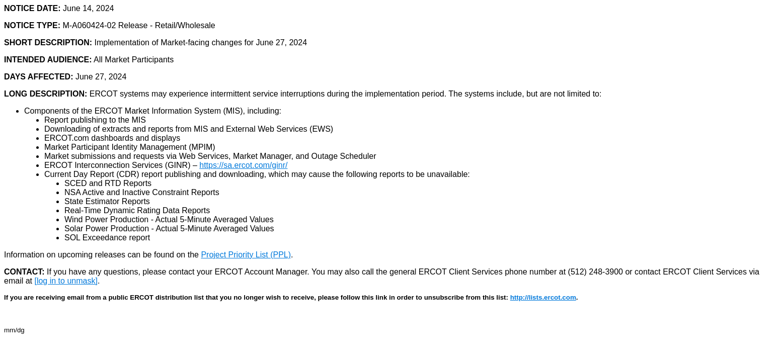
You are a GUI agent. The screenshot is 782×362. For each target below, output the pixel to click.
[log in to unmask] (65, 281)
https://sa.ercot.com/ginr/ (243, 165)
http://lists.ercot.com (543, 297)
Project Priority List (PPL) (246, 254)
